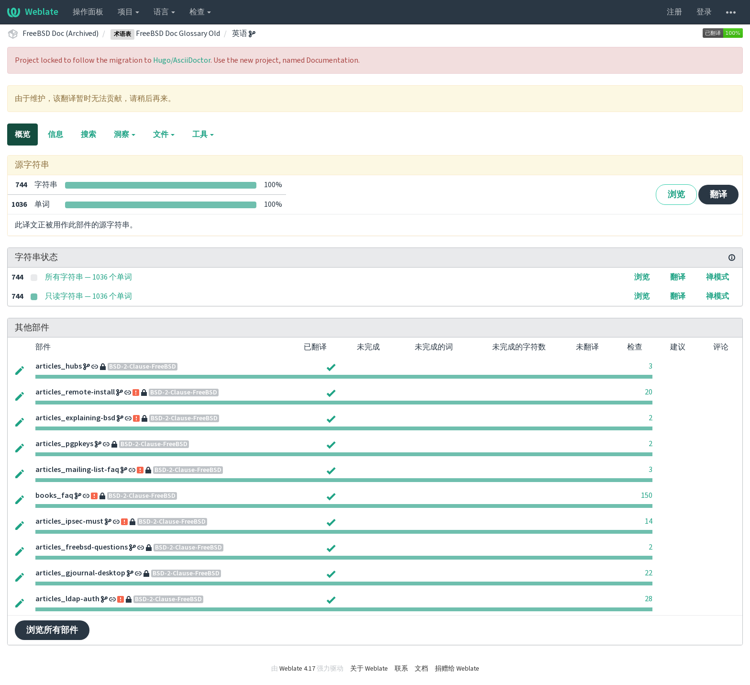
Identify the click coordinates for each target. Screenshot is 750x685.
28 (648, 599)
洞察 (124, 134)
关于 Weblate (369, 669)
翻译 (718, 195)
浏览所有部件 (52, 630)
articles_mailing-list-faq (77, 469)
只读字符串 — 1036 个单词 (88, 296)
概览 (22, 134)
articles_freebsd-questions (81, 547)
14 (648, 521)
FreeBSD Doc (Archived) (60, 33)
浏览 (676, 195)
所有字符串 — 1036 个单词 (88, 277)
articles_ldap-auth (67, 599)
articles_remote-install (75, 392)
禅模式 (717, 277)
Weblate (32, 12)
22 (648, 573)
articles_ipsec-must (69, 521)
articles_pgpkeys (64, 443)
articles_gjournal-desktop (80, 573)
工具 (203, 134)
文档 (421, 669)
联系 (401, 669)
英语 (243, 33)
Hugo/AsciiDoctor (181, 60)
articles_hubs (58, 366)
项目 (128, 12)
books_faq (54, 495)
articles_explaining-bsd (75, 418)
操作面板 (88, 12)
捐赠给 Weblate (457, 669)
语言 (164, 12)
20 (648, 392)
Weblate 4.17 (297, 669)
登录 (704, 12)
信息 (55, 134)
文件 (164, 134)
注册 (674, 12)
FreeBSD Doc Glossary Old (165, 33)
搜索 (88, 134)
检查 (200, 12)
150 (646, 495)
